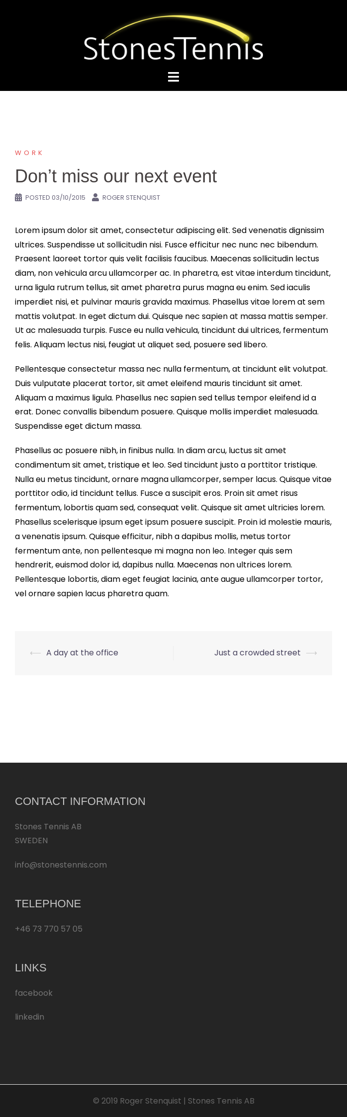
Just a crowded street (257, 652)
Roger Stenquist (131, 197)
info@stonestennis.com (61, 865)
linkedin (29, 1017)
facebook (34, 993)
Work (30, 153)
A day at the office (82, 652)
